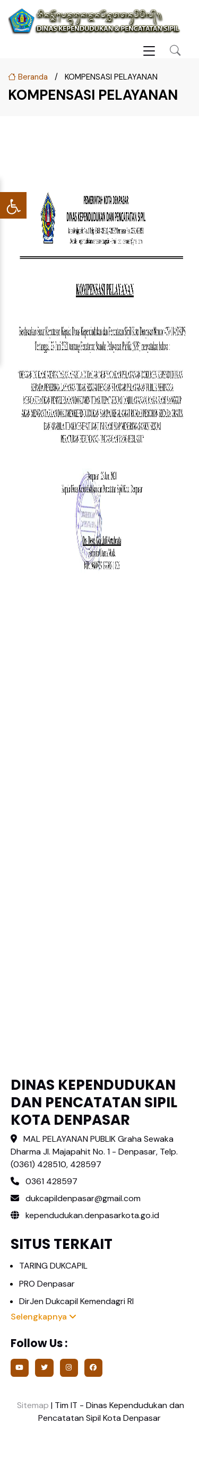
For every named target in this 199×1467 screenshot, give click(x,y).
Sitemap (32, 1405)
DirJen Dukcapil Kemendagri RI (76, 1301)
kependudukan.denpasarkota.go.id (85, 1215)
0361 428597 (51, 1181)
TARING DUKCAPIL (53, 1265)
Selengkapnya (43, 1316)
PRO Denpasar (47, 1283)
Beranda (28, 77)
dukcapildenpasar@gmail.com (83, 1198)
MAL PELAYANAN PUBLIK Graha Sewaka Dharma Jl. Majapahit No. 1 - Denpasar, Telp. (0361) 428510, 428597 (94, 1151)
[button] (175, 50)
